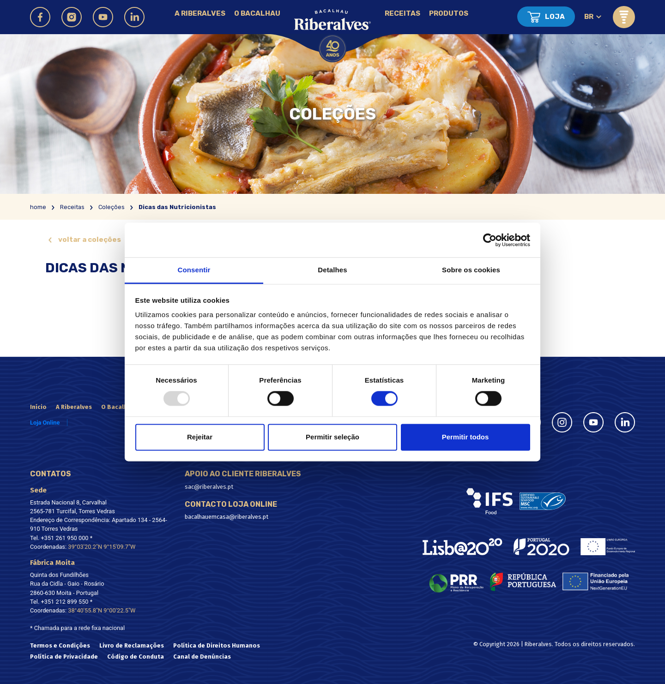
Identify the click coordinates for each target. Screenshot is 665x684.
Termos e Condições (60, 645)
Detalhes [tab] (332, 270)
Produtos (448, 13)
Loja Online (45, 422)
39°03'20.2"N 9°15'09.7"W (101, 546)
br (588, 16)
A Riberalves (200, 13)
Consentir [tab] (194, 270)
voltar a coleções (89, 239)
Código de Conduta (135, 656)
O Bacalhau (257, 13)
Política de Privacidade (64, 656)
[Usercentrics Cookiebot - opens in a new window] (489, 240)
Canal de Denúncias (202, 656)
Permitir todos (465, 437)
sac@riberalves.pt (209, 486)
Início (38, 406)
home (38, 207)
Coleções (111, 207)
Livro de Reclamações (131, 645)
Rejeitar (199, 437)
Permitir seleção (332, 437)
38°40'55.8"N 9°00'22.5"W (101, 610)
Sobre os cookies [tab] (471, 270)
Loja (555, 16)
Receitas (402, 13)
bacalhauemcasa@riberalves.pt (226, 516)
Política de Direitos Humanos (216, 645)
